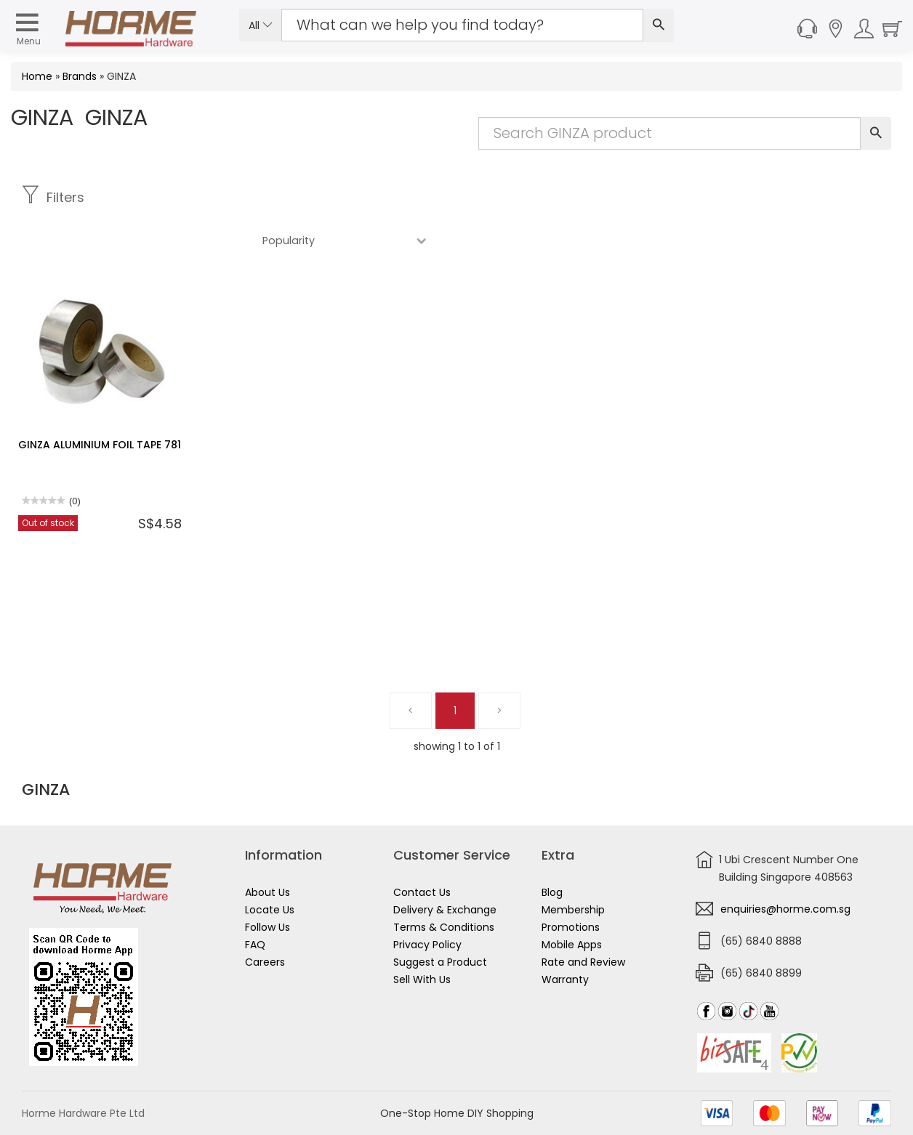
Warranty (565, 979)
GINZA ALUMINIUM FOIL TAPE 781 (99, 402)
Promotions (571, 927)
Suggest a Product (440, 962)
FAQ (255, 944)
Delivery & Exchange (444, 909)
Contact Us (422, 892)
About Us (267, 892)
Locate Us (269, 909)
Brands (80, 76)
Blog (552, 892)
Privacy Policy (427, 944)
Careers (265, 962)
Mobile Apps (572, 944)
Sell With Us (422, 979)
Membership (573, 909)
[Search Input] (462, 25)
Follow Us (267, 927)
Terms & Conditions (443, 927)
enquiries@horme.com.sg (785, 909)
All (261, 25)
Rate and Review (583, 962)
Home (37, 76)
